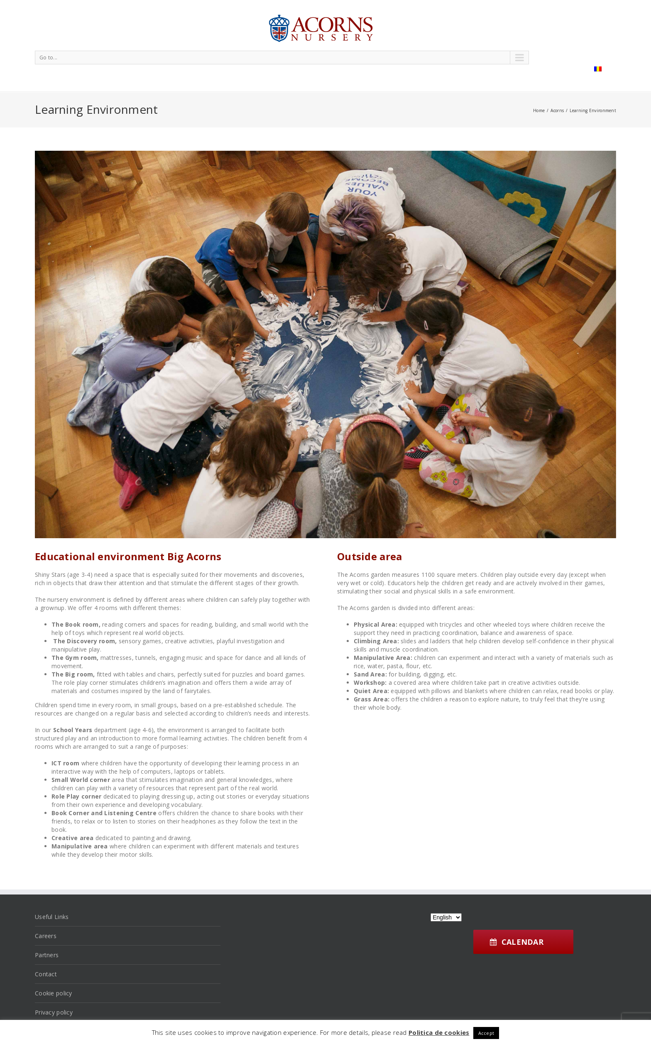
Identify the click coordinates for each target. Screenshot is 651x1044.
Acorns (557, 110)
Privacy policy (54, 1012)
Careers (45, 936)
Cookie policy (53, 993)
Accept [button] (486, 1033)
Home (539, 110)
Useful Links (52, 917)
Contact (46, 974)
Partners (47, 955)
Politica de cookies (439, 1032)
